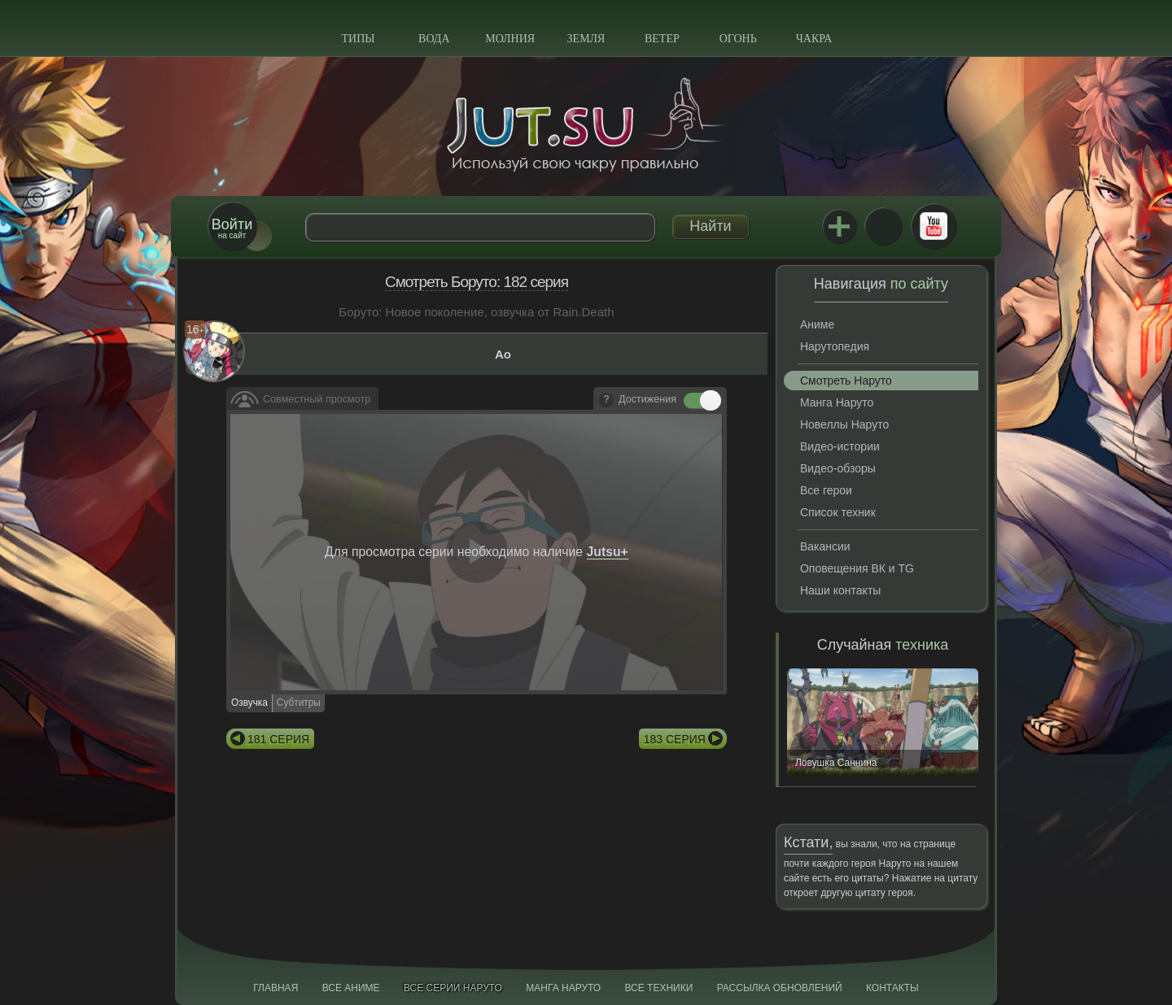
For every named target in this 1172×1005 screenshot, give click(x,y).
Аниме (817, 324)
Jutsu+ (839, 226)
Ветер (662, 39)
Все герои (826, 490)
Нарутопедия (834, 346)
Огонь (738, 39)
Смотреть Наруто (846, 380)
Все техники (658, 988)
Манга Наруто (836, 402)
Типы (357, 39)
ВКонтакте (883, 226)
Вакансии (825, 546)
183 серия (675, 739)
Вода (433, 39)
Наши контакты (840, 590)
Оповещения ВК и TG (857, 568)
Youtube (933, 226)
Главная (275, 988)
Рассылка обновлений (779, 988)
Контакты (892, 988)
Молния (510, 39)
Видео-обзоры (838, 468)
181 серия (278, 739)
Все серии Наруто (453, 988)
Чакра (814, 39)
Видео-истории (840, 446)
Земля (586, 39)
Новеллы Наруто (844, 424)
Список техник (838, 512)
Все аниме (351, 988)
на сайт (232, 228)
